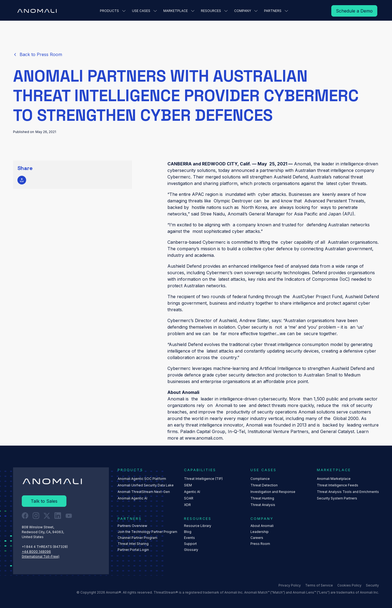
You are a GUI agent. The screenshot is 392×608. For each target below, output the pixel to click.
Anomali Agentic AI (132, 498)
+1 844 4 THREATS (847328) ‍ (45, 547)
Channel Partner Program (137, 538)
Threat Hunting (262, 498)
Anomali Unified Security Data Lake (146, 485)
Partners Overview (132, 526)
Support (190, 544)
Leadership (259, 532)
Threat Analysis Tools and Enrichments (348, 492)
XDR (187, 505)
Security (372, 585)
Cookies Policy (349, 585)
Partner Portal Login (133, 550)
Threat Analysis (262, 505)
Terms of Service (319, 585)
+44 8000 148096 (36, 552)
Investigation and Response (272, 492)
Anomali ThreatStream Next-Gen (144, 492)
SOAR (188, 498)
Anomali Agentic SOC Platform (142, 479)
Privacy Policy (289, 585)
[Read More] (354, 10)
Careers (256, 538)
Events (189, 538)
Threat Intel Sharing (133, 544)
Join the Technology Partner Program (147, 532)
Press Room (260, 544)
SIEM (188, 485)
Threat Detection (264, 485)
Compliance (260, 479)
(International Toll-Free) (40, 556)
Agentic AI (192, 492)
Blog (187, 532)
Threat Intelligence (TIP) (203, 479)
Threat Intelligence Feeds (337, 485)
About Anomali (262, 526)
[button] (113, 11)
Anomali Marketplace (334, 479)
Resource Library (197, 526)
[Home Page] (37, 11)
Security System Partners (337, 498)
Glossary (191, 550)
